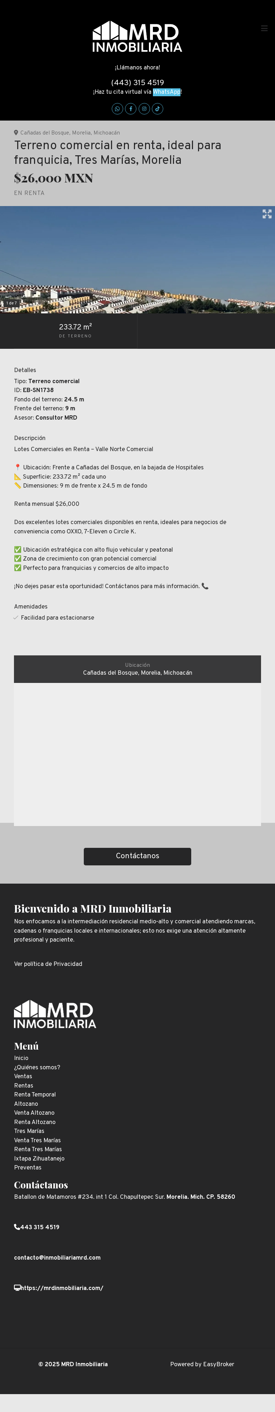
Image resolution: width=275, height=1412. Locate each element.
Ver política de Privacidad (48, 964)
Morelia (81, 133)
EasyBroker (218, 1365)
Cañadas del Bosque (44, 133)
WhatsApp (166, 92)
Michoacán (106, 133)
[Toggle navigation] (264, 29)
